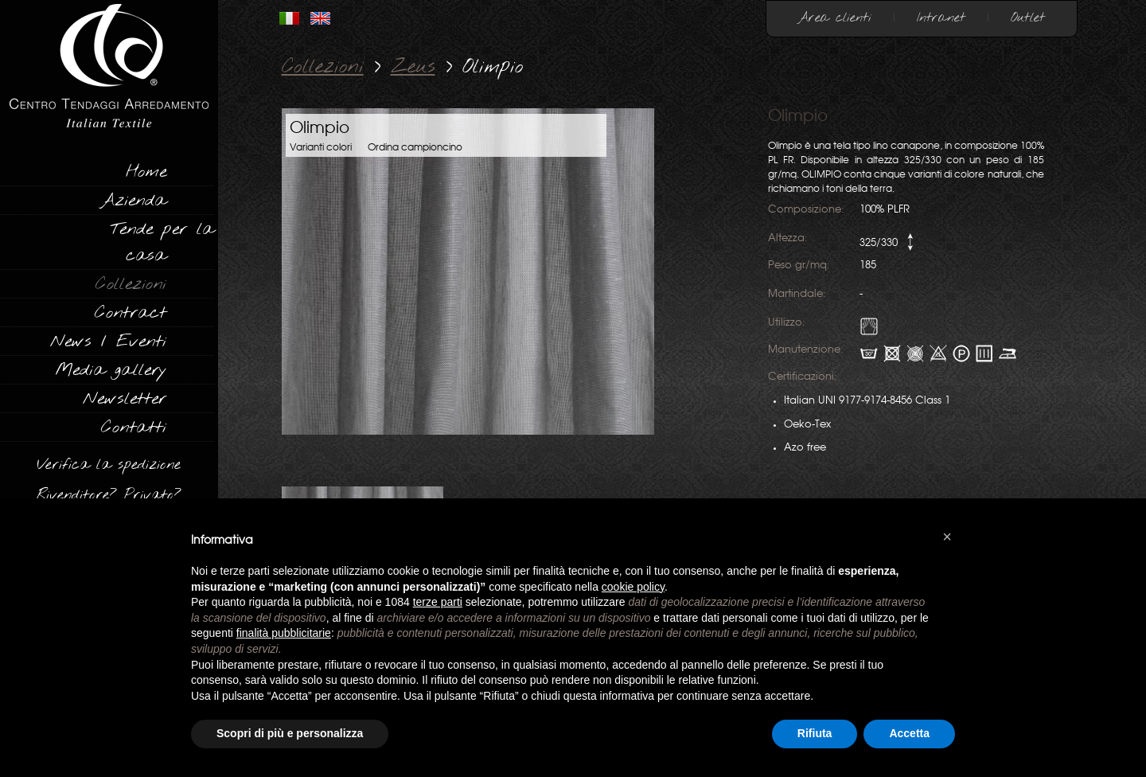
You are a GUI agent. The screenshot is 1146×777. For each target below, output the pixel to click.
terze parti (437, 601)
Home (146, 172)
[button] (947, 536)
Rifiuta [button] (814, 733)
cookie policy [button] (633, 586)
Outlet (1028, 18)
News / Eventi (108, 341)
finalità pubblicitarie (283, 633)
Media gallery (110, 370)
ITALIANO (289, 18)
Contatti (133, 427)
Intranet (941, 18)
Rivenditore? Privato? (109, 495)
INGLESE (320, 18)
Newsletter (124, 399)
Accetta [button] (909, 733)
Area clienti (834, 18)
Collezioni (131, 284)
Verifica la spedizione (109, 464)
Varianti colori (321, 147)
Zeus (413, 67)
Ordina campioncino (415, 147)
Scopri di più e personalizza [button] (289, 733)
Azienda (133, 201)
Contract (130, 313)
